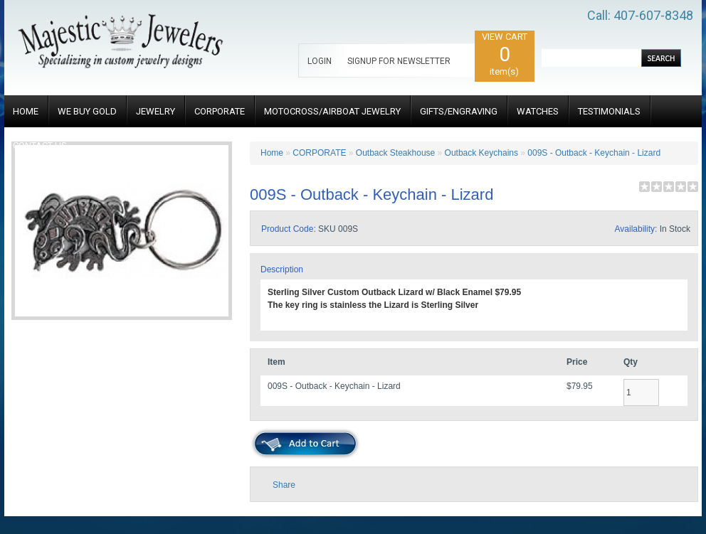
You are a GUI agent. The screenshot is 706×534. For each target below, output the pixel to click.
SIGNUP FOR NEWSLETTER (399, 61)
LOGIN (319, 61)
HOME (25, 111)
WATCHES (538, 111)
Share (284, 485)
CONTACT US (40, 145)
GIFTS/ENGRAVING (458, 111)
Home (271, 153)
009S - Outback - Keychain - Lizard (593, 153)
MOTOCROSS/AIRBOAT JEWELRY (332, 111)
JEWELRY (155, 111)
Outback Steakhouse (395, 153)
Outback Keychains (481, 153)
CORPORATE (219, 111)
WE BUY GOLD (87, 111)
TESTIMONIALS (609, 111)
